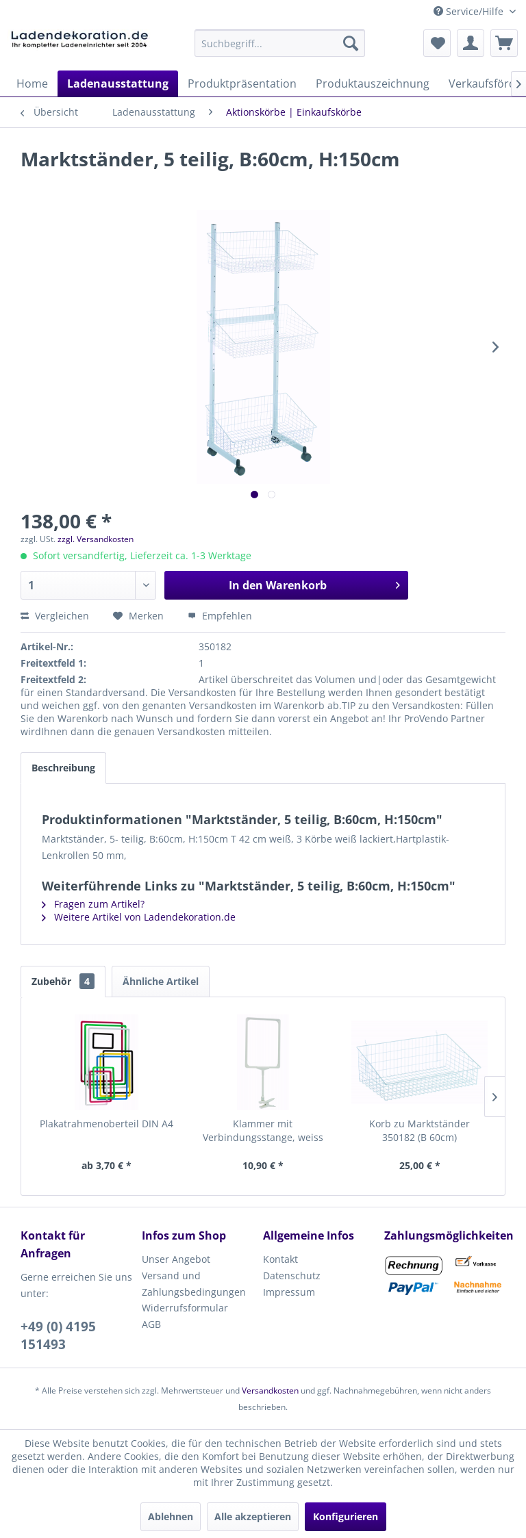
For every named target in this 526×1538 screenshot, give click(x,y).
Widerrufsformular (185, 1307)
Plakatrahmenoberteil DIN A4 (106, 1123)
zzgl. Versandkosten (96, 539)
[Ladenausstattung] (118, 84)
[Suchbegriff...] (280, 43)
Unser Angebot (176, 1259)
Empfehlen (220, 615)
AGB (151, 1324)
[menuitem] (280, 43)
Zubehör (63, 981)
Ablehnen (170, 1516)
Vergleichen (55, 615)
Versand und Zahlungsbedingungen (194, 1283)
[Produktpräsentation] (242, 84)
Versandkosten (270, 1390)
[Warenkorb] (504, 43)
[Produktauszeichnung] (372, 84)
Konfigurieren (345, 1516)
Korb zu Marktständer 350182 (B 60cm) (419, 1130)
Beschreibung (63, 767)
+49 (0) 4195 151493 (58, 1335)
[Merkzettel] (437, 43)
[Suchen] (350, 43)
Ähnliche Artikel (161, 981)
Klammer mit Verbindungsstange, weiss (263, 1130)
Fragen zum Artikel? (93, 903)
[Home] (32, 84)
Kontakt (280, 1259)
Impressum (289, 1291)
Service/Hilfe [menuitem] (470, 11)
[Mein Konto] (470, 43)
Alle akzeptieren (252, 1516)
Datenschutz (292, 1275)
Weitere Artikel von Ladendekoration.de (139, 916)
